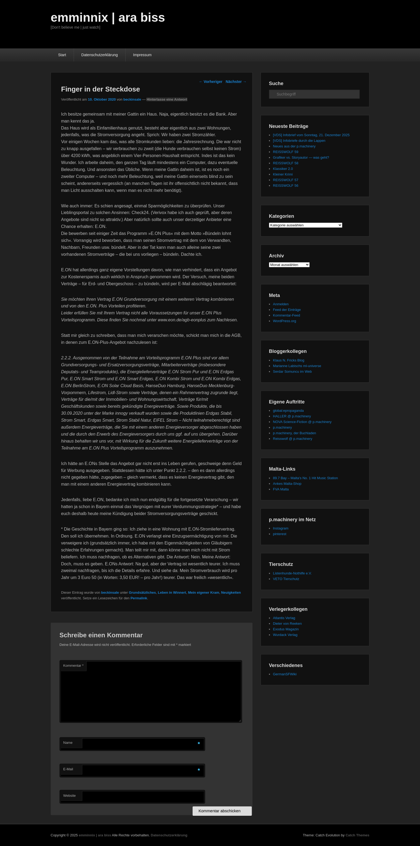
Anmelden (281, 304)
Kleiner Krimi (283, 174)
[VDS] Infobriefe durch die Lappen (299, 141)
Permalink (138, 598)
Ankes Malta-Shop (287, 484)
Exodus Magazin (286, 629)
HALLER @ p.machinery (292, 416)
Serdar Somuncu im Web (292, 371)
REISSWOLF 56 (285, 186)
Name (68, 743)
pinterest (279, 534)
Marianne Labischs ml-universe (297, 366)
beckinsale (132, 99)
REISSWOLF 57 (285, 180)
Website (69, 796)
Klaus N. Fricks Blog (288, 360)
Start (62, 55)
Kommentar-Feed (286, 315)
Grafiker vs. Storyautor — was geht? (301, 157)
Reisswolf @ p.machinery (292, 439)
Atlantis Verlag (284, 618)
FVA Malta (281, 489)
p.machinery (282, 427)
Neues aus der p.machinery (294, 146)
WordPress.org (284, 321)
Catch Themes (357, 835)
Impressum (142, 55)
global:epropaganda (288, 411)
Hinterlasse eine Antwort (167, 99)
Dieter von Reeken (287, 624)
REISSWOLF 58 (285, 163)
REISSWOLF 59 (285, 152)
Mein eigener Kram (203, 592)
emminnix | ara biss (108, 17)
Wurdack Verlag (285, 635)
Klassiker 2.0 (283, 169)
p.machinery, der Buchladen (294, 433)
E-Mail (68, 769)
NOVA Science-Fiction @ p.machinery (302, 422)
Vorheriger (210, 81)
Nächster (236, 81)
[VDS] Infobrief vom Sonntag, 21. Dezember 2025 (311, 135)
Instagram (280, 528)
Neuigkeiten (231, 592)
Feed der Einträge (287, 310)
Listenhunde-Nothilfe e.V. (292, 573)
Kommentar (73, 666)
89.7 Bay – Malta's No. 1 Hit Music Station (305, 478)
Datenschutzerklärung (99, 55)
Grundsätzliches (142, 592)
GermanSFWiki (285, 674)
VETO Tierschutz (286, 579)
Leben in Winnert (172, 592)
